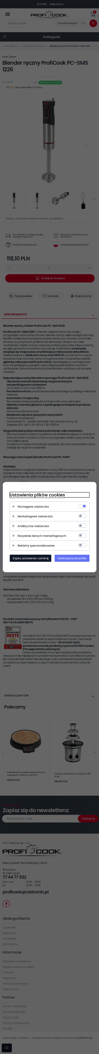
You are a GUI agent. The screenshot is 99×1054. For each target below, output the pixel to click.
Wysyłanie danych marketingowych (42, 536)
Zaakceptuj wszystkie (71, 558)
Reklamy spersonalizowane (36, 545)
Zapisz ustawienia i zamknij (30, 558)
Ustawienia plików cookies (37, 494)
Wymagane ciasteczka (33, 506)
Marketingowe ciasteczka (35, 516)
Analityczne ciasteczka (33, 526)
